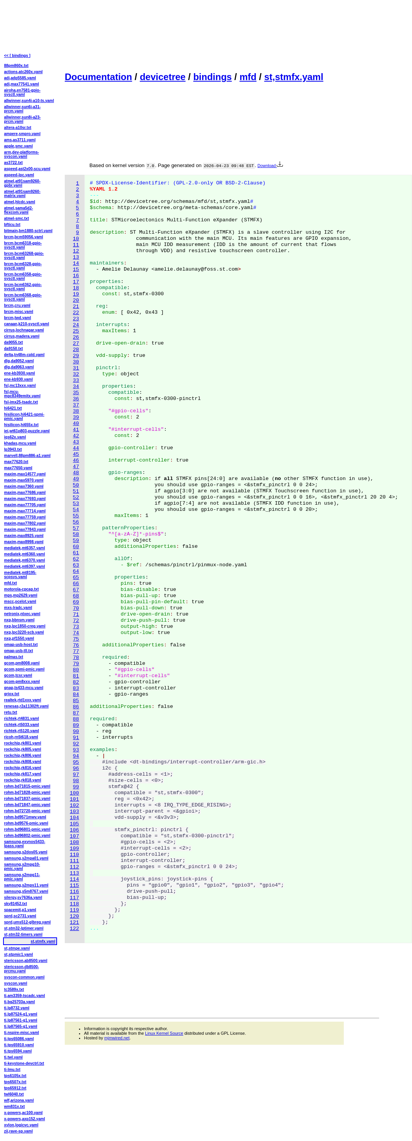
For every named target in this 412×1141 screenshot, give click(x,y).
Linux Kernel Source (164, 1033)
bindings (212, 77)
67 (76, 590)
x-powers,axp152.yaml (24, 1119)
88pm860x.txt (16, 66)
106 (74, 830)
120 (74, 916)
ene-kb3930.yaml (19, 373)
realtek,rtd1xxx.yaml (22, 700)
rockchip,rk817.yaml (22, 774)
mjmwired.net (116, 1038)
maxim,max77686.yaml (25, 492)
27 (76, 343)
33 (76, 380)
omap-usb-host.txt (21, 644)
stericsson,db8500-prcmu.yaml (21, 969)
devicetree (163, 77)
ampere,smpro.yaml (22, 134)
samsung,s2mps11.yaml (26, 885)
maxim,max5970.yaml (24, 480)
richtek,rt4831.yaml (21, 718)
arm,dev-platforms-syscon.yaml (21, 154)
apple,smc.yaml (18, 146)
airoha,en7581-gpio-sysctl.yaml (22, 92)
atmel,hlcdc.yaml (19, 202)
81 (76, 676)
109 (74, 849)
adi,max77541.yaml (21, 84)
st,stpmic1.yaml (18, 954)
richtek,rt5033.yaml (21, 725)
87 (76, 713)
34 (76, 387)
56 (76, 522)
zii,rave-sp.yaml (18, 1131)
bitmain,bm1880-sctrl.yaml (28, 231)
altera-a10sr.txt (18, 127)
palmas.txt (13, 657)
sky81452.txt (15, 904)
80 (76, 670)
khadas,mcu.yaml (20, 443)
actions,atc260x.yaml (23, 72)
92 (76, 744)
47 (76, 467)
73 (76, 627)
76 (76, 645)
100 (74, 793)
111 (74, 861)
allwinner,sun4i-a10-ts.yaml (29, 101)
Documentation (98, 77)
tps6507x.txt (15, 1082)
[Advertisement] (100, 35)
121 (74, 922)
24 (76, 325)
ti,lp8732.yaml (17, 1008)
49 (76, 479)
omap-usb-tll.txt (18, 651)
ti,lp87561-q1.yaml (20, 1020)
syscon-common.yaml (24, 977)
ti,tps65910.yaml (19, 1045)
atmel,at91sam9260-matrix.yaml (22, 193)
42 (76, 436)
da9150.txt (13, 348)
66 (76, 584)
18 (76, 288)
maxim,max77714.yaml (25, 511)
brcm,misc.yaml (19, 312)
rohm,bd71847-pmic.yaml (27, 805)
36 (76, 399)
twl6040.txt (14, 1094)
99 (76, 787)
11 (76, 245)
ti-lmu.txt (12, 1069)
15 (76, 270)
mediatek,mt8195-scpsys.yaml (20, 574)
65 (76, 578)
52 (76, 497)
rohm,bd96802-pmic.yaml (27, 835)
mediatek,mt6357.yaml (24, 548)
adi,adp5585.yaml (20, 78)
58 (76, 534)
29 (76, 356)
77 (76, 651)
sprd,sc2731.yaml (20, 916)
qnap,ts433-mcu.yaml (24, 688)
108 (74, 842)
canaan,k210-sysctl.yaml (26, 324)
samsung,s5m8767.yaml (26, 891)
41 (76, 430)
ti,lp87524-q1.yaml (20, 1014)
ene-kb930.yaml (18, 379)
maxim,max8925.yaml (24, 536)
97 (76, 775)
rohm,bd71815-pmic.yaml (27, 786)
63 (76, 565)
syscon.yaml (15, 983)
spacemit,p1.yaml (20, 910)
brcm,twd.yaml (17, 318)
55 (76, 516)
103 (74, 812)
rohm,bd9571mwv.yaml (25, 817)
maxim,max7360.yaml (24, 486)
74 (76, 633)
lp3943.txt (13, 449)
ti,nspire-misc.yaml (21, 1033)
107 (74, 836)
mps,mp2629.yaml (20, 595)
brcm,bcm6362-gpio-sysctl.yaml (23, 287)
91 (76, 738)
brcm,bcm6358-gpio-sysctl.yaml (23, 276)
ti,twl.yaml (13, 1057)
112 (74, 867)
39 (76, 417)
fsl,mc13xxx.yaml (20, 385)
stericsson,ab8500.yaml (25, 961)
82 (76, 682)
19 (76, 294)
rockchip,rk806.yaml (22, 755)
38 (76, 411)
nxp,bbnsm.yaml (19, 620)
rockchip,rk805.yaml (22, 749)
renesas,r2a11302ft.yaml (26, 706)
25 (76, 331)
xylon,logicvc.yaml (21, 1125)
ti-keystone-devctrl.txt (24, 1063)
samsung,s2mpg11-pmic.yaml (22, 877)
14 (76, 263)
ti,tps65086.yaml (19, 1039)
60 (76, 547)
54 (76, 510)
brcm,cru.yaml (17, 305)
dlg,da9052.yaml (19, 361)
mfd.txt (10, 583)
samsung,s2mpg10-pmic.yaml (22, 866)
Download (270, 165)
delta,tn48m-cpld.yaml (24, 355)
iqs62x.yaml (15, 437)
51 (76, 491)
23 (76, 319)
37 (76, 405)
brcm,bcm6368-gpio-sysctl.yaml (23, 297)
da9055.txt (13, 342)
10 (76, 239)
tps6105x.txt (15, 1076)
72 (76, 621)
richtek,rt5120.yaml (21, 731)
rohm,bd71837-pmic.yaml (27, 798)
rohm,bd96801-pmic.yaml (27, 829)
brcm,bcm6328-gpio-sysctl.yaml (23, 266)
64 (76, 571)
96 (76, 768)
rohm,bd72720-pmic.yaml (27, 811)
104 (74, 818)
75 (76, 639)
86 (76, 707)
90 (76, 731)
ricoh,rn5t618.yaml (21, 737)
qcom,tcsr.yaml (18, 675)
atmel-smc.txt (16, 218)
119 (74, 910)
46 (76, 460)
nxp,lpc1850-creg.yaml (24, 626)
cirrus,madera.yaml (22, 336)
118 (74, 904)
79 (76, 664)
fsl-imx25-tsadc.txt (21, 402)
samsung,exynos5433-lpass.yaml (24, 844)
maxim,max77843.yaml (25, 529)
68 (76, 596)
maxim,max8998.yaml (24, 542)
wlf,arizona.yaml (19, 1100)
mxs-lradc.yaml (18, 608)
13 (76, 257)
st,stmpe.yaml (17, 948)
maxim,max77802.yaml (25, 523)
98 (76, 781)
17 (76, 282)
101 (74, 799)
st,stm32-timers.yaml (23, 934)
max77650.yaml (18, 468)
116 (74, 892)
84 (76, 695)
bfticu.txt (12, 225)
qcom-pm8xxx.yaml (22, 681)
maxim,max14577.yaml (25, 474)
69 (76, 602)
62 (76, 559)
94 (76, 756)
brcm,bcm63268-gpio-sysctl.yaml (24, 255)
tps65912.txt (15, 1088)
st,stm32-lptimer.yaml (24, 928)
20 (76, 300)
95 (76, 762)
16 (76, 276)
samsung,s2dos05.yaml (25, 852)
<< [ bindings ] (17, 56)
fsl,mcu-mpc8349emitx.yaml (22, 394)
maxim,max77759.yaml (25, 517)
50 (76, 485)
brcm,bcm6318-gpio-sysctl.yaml (23, 245)
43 (76, 442)
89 (76, 725)
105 (74, 824)
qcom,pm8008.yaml (22, 663)
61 (76, 553)
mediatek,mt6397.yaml (24, 566)
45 (76, 454)
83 (76, 688)
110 (74, 855)
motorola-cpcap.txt (21, 589)
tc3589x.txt (14, 989)
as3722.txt (13, 163)
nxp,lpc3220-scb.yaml (24, 632)
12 (76, 251)
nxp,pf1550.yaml (19, 638)
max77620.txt (16, 462)
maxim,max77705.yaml (25, 505)
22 (76, 313)
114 (74, 879)
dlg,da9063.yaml (19, 367)
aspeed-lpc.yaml (19, 175)
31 (76, 368)
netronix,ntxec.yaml (22, 614)
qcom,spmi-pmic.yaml (24, 669)
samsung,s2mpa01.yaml (26, 858)
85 (76, 701)
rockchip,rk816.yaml (22, 768)
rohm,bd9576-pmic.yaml (26, 823)
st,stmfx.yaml (293, 77)
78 (76, 658)
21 (76, 307)
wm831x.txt (14, 1106)
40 (76, 424)
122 (74, 929)
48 (76, 473)
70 (76, 608)
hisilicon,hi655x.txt (21, 425)
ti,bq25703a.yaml (19, 1002)
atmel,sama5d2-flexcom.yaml (18, 210)
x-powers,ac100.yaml (23, 1113)
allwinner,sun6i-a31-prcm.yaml (22, 109)
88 (76, 719)
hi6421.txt (13, 408)
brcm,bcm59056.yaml (23, 237)
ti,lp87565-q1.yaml (20, 1026)
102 (74, 805)
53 (76, 504)
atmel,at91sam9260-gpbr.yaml (22, 183)
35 (76, 393)
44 (76, 448)
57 (76, 528)
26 (76, 337)
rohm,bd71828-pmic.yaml (27, 792)
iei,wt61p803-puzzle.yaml (27, 431)
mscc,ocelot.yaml (20, 601)
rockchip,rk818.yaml (22, 780)
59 (76, 541)
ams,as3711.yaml (20, 140)
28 (76, 350)
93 (76, 750)
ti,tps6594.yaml (18, 1051)
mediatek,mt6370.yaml (24, 560)
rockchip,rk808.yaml (22, 762)
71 (76, 614)
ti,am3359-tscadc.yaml (24, 996)
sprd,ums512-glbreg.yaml (27, 922)
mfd (247, 77)
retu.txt (10, 712)
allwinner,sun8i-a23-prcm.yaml (22, 119)
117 (74, 898)
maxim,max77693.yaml (25, 499)
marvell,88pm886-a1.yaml (27, 455)
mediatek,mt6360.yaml (24, 554)
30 (76, 362)
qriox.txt (11, 694)
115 (74, 885)
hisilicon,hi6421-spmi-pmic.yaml (24, 416)
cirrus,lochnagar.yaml (24, 330)
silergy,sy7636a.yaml (23, 897)
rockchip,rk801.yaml (22, 743)
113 (74, 873)
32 (76, 374)
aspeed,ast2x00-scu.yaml (27, 169)
